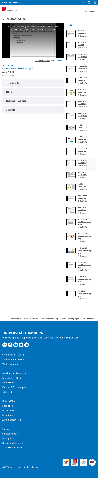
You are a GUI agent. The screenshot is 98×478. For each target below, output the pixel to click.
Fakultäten (7, 415)
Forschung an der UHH (13, 373)
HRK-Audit (82, 461)
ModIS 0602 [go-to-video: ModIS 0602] (82, 151)
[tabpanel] (33, 83)
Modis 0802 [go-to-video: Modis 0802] (82, 92)
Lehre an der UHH (10, 378)
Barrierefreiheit (88, 318)
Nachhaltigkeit (9, 410)
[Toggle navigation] (95, 2)
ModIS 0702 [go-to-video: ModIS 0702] (82, 116)
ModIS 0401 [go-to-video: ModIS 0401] (82, 210)
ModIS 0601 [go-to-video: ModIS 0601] (82, 163)
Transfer (6, 391)
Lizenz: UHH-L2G (42, 60)
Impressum (15, 318)
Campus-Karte (9, 433)
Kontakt (6, 429)
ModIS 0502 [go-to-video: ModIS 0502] (82, 175)
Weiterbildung (9, 364)
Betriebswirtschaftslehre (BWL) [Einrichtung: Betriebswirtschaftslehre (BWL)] (18, 68)
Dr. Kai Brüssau (8, 75)
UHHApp (6, 438)
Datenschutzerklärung (50, 318)
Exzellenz (7, 405)
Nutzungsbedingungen (70, 318)
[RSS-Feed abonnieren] (67, 25)
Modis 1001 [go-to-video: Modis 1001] (82, 68)
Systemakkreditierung (92, 460)
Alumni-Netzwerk (10, 419)
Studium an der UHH (12, 354)
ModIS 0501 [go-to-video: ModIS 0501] (82, 186)
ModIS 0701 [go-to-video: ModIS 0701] (82, 127)
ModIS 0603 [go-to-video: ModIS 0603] (82, 139)
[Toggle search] (89, 2)
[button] (83, 2)
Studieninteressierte (12, 359)
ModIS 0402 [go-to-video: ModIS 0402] (82, 198)
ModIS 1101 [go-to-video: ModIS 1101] (82, 45)
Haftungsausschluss (31, 318)
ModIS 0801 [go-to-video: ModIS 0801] (82, 104)
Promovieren (8, 382)
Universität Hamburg (11, 2)
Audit (73, 460)
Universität (7, 401)
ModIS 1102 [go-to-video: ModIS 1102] (82, 33)
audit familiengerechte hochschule (65, 462)
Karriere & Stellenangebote (15, 387)
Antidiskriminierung (12, 447)
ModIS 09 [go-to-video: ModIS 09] (81, 80)
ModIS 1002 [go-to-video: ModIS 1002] (82, 57)
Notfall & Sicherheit (11, 443)
